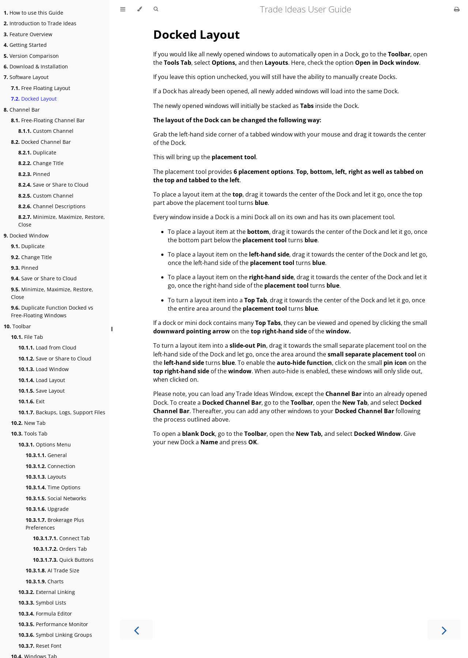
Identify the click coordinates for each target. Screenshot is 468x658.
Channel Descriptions (52, 206)
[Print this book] (457, 9)
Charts (45, 581)
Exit (31, 401)
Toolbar (17, 326)
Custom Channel (45, 130)
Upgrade (47, 508)
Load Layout (41, 380)
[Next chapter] (444, 630)
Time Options (53, 487)
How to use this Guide (33, 12)
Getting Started (25, 44)
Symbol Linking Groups (55, 634)
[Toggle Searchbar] (156, 9)
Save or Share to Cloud (53, 184)
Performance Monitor (53, 624)
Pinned (34, 174)
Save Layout (41, 390)
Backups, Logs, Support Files (61, 412)
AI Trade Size (52, 570)
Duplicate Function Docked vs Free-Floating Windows (52, 311)
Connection (50, 466)
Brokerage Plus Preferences (55, 523)
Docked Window (26, 235)
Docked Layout (34, 98)
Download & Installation (36, 66)
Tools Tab (29, 433)
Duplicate (37, 152)
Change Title (41, 163)
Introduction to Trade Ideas (40, 23)
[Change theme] (139, 9)
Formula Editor (45, 613)
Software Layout (26, 77)
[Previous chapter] (136, 630)
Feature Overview (28, 34)
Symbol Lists (42, 602)
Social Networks (56, 498)
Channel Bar (22, 109)
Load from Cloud (47, 347)
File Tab (27, 336)
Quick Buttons (63, 559)
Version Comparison (31, 55)
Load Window (43, 369)
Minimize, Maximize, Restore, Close (61, 220)
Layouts (46, 476)
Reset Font (39, 645)
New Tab (28, 422)
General (46, 455)
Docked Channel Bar (41, 141)
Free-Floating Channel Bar (48, 120)
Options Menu (44, 444)
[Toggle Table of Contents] (122, 9)
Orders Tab (60, 548)
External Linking (46, 591)
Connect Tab (61, 538)
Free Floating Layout (40, 88)
